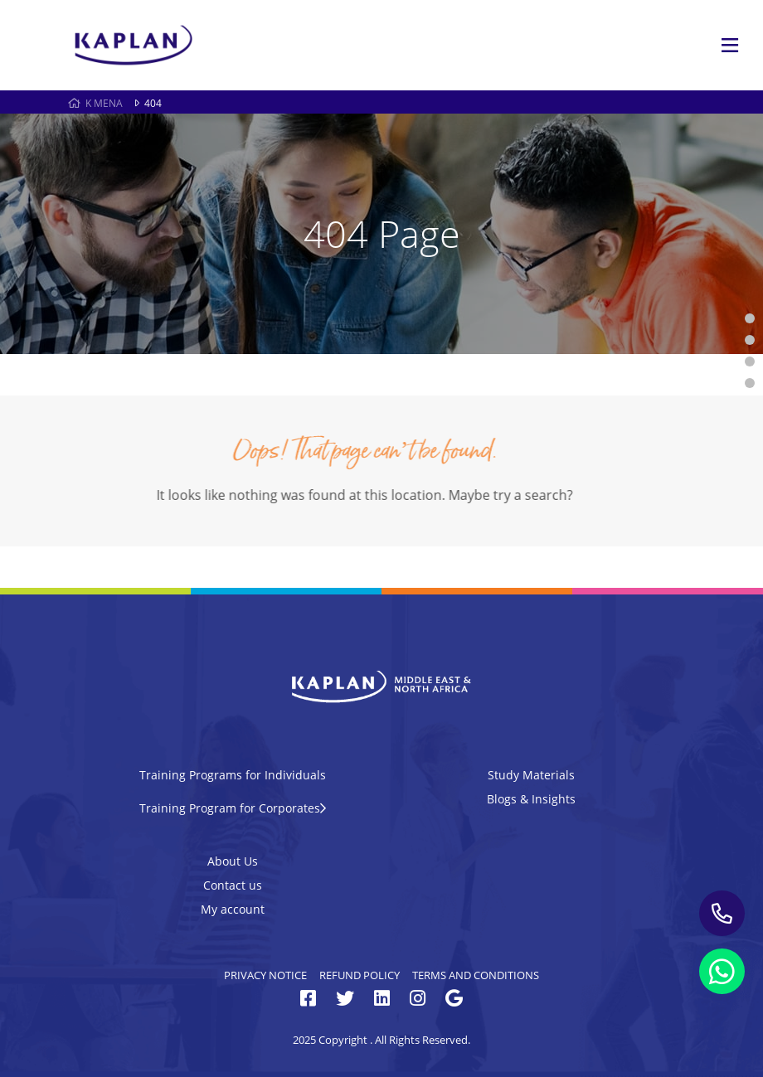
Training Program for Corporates (232, 808)
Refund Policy (359, 975)
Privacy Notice (265, 975)
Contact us (232, 885)
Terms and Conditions (475, 975)
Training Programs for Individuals (232, 775)
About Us (232, 861)
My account (233, 909)
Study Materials (531, 775)
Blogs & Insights (531, 799)
